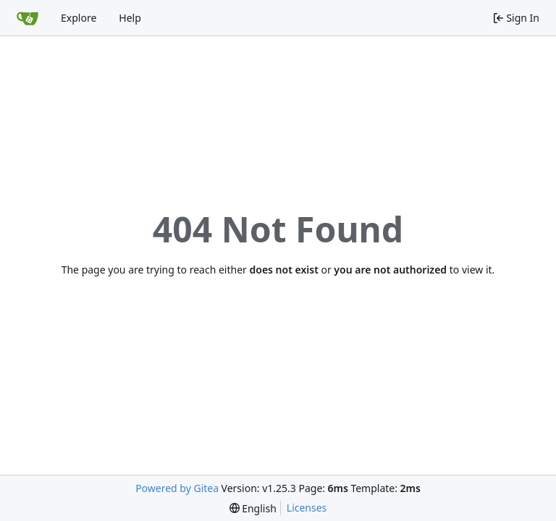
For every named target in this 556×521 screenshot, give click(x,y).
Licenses (307, 507)
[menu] (253, 508)
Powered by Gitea (177, 488)
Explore (78, 18)
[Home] (27, 18)
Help (130, 18)
